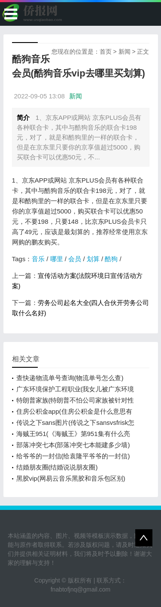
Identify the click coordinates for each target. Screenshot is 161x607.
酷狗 (111, 258)
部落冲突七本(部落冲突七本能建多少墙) (73, 444)
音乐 (38, 258)
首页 (106, 51)
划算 (93, 258)
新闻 (124, 51)
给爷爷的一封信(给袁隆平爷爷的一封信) (73, 456)
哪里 (56, 258)
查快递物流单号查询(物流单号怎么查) (70, 377)
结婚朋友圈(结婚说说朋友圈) (57, 467)
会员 (74, 258)
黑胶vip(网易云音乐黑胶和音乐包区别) (70, 478)
